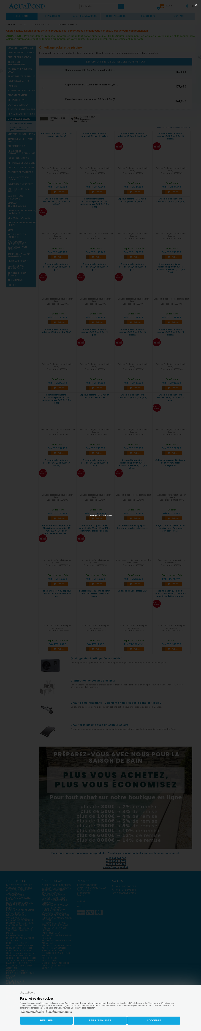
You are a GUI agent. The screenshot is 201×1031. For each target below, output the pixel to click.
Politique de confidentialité (32, 1011)
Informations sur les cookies (59, 1011)
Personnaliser (100, 1020)
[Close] (196, 4)
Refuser (46, 1020)
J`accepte (153, 1020)
